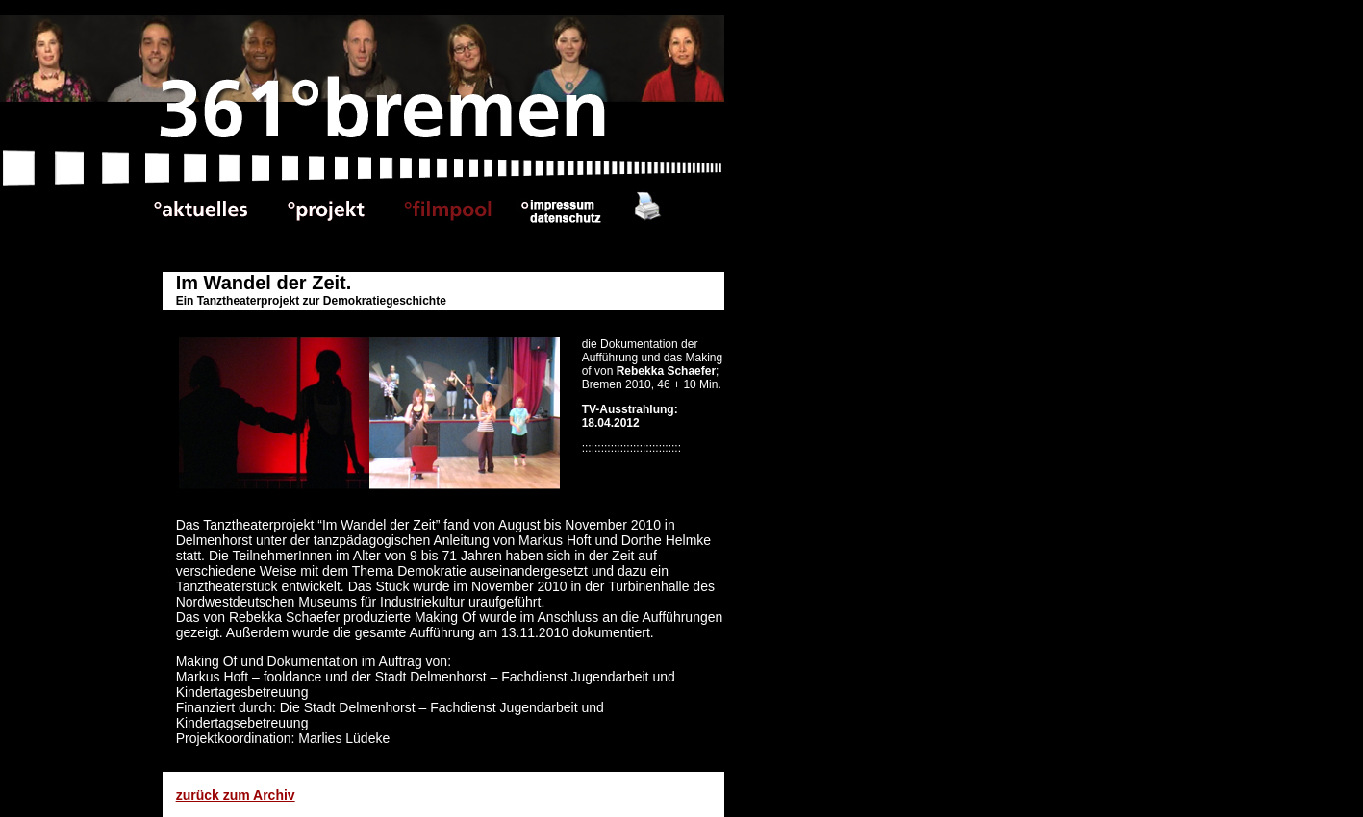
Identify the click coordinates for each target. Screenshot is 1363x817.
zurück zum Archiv (235, 795)
